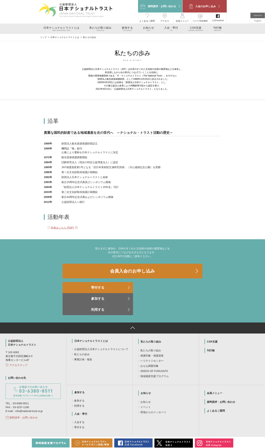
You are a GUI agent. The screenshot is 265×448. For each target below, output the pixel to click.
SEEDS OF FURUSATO (154, 347)
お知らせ (146, 369)
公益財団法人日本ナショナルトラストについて (101, 325)
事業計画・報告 (83, 335)
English (257, 19)
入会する (79, 398)
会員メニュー (214, 369)
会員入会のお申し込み (132, 269)
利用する (180, 286)
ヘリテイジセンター (152, 337)
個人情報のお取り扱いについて (123, 432)
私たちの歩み (82, 330)
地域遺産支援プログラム (154, 352)
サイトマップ (150, 432)
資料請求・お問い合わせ (23, 394)
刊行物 (211, 326)
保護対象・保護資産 (152, 332)
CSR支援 (212, 318)
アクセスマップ (18, 341)
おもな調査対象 (149, 342)
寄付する (84, 286)
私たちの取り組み (151, 318)
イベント (145, 383)
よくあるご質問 (216, 387)
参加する (132, 286)
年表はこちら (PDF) (62, 226)
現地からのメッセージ (153, 388)
